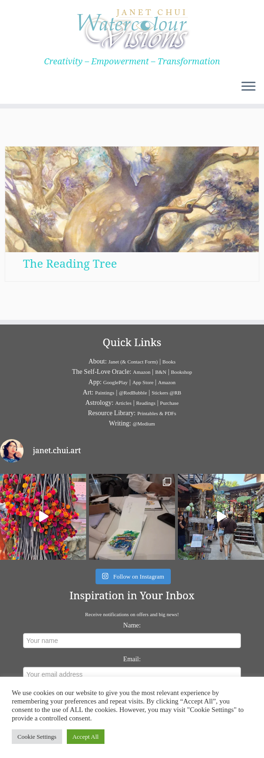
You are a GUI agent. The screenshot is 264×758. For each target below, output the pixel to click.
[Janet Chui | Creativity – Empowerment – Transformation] (132, 28)
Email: (132, 659)
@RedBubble (133, 392)
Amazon (142, 372)
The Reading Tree (70, 263)
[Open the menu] (248, 87)
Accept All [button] (85, 736)
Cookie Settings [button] (36, 736)
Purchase (169, 403)
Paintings (104, 392)
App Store (142, 382)
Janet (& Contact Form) (133, 361)
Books (169, 361)
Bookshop (181, 372)
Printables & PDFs (156, 413)
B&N (161, 372)
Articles (123, 403)
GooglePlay (115, 382)
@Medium (144, 423)
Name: (132, 625)
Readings (145, 403)
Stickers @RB (166, 392)
